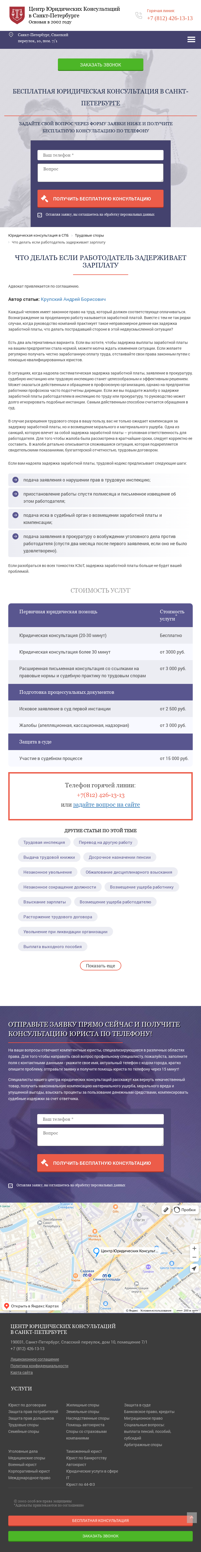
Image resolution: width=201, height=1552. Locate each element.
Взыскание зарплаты (44, 902)
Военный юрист (22, 1464)
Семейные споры (23, 1431)
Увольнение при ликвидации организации (65, 931)
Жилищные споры (82, 1404)
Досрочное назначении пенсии (120, 857)
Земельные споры (82, 1411)
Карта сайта (21, 1372)
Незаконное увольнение (47, 872)
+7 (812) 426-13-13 (27, 1348)
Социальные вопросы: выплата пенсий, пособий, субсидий (147, 1431)
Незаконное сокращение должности (59, 887)
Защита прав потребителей (33, 1411)
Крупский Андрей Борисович (73, 299)
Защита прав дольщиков (31, 1418)
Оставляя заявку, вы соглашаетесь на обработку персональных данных (95, 215)
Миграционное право (143, 1418)
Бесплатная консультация (100, 1520)
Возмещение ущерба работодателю (115, 902)
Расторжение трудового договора (57, 916)
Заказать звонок (100, 65)
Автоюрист (76, 1464)
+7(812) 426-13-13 (101, 794)
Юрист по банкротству (86, 1457)
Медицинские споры (26, 1457)
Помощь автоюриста (85, 1424)
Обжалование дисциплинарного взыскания (129, 872)
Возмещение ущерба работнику (142, 887)
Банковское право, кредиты (149, 1411)
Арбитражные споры (143, 1444)
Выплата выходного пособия (52, 946)
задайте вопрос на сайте (106, 804)
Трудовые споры (23, 1424)
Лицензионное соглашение (34, 1359)
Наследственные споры (87, 1418)
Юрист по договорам (27, 1404)
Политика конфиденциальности (39, 1365)
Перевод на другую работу (105, 842)
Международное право (29, 1477)
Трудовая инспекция (44, 842)
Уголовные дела (23, 1451)
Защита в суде (137, 1404)
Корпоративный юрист (29, 1471)
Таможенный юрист (84, 1451)
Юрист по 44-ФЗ (80, 1484)
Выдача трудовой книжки (49, 857)
